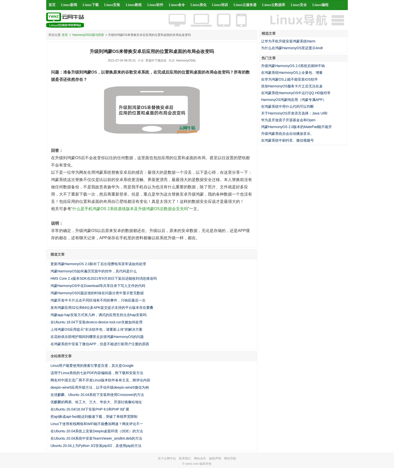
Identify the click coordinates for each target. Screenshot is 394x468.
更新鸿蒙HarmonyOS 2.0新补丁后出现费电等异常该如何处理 (98, 264)
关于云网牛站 (167, 458)
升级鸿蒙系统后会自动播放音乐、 (287, 134)
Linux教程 (134, 5)
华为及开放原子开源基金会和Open (288, 120)
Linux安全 (299, 5)
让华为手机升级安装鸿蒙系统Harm (288, 41)
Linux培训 (220, 5)
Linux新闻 (69, 5)
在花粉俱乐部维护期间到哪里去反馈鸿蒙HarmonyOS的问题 (97, 337)
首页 (52, 5)
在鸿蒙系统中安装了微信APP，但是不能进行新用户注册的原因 (100, 344)
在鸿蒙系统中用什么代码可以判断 (287, 106)
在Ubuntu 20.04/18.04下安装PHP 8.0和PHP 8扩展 (90, 409)
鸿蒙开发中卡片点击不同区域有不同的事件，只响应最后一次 (98, 300)
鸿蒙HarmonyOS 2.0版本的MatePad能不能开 (296, 127)
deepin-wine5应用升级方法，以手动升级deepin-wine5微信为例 (100, 387)
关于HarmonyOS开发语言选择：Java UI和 (294, 113)
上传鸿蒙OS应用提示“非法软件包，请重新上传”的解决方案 (96, 329)
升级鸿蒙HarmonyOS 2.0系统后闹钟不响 (293, 66)
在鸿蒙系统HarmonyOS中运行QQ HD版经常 (296, 93)
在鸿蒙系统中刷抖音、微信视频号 (287, 140)
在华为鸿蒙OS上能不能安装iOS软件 (289, 79)
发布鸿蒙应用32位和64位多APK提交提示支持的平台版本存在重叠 (102, 308)
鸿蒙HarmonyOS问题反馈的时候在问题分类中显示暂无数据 (97, 293)
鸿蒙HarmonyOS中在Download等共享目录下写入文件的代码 (98, 286)
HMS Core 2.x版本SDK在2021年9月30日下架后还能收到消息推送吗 (104, 278)
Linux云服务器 (245, 5)
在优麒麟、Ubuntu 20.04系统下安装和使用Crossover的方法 (97, 395)
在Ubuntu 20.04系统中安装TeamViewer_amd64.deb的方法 (96, 438)
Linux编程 (320, 5)
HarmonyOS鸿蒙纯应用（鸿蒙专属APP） (293, 100)
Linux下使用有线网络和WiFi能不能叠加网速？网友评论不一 (97, 424)
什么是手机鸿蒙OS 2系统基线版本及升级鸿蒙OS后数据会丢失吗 (130, 209)
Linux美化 (198, 5)
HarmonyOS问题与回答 (88, 35)
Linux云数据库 (273, 5)
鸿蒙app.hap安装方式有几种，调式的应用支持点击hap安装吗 (98, 315)
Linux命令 (177, 5)
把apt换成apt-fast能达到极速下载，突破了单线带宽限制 (94, 417)
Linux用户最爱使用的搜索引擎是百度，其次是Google (92, 366)
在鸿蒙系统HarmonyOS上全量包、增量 (292, 73)
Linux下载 (91, 5)
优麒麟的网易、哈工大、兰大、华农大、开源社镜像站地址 (96, 402)
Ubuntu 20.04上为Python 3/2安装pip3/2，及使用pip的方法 (96, 446)
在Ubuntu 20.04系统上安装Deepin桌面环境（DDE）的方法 (97, 431)
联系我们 (185, 458)
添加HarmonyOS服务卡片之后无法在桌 (292, 86)
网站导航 (230, 458)
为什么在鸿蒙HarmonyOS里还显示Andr (292, 48)
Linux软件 (155, 5)
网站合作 (200, 458)
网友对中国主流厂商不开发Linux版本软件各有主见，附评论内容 (100, 380)
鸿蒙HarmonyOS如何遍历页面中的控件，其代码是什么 (94, 271)
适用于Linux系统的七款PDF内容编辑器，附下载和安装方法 (97, 373)
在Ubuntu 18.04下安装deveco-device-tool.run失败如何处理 (96, 322)
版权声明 (215, 458)
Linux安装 (112, 5)
